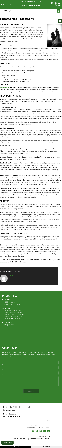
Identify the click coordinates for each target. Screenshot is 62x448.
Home (48, 420)
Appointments (31, 427)
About (33, 423)
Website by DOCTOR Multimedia (39, 439)
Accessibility (23, 439)
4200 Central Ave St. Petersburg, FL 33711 (12, 303)
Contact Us (7, 442)
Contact (47, 427)
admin (11, 275)
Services (40, 427)
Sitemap (15, 439)
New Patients (32, 425)
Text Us (46, 446)
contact (3, 262)
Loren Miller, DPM (8, 11)
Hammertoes (5, 87)
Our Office (31, 1)
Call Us (15, 446)
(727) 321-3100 (7, 4)
